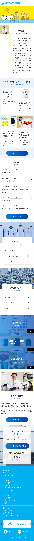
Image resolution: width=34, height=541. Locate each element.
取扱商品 (8, 483)
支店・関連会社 (10, 303)
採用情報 (6, 508)
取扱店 (5, 473)
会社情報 (6, 495)
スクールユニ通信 (9, 475)
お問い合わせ (7, 513)
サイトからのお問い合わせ (17, 446)
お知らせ (6, 470)
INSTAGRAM (24, 532)
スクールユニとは (9, 480)
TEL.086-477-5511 (17, 454)
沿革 (6, 308)
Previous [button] (2, 524)
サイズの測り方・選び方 (12, 256)
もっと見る (17, 153)
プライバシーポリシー (10, 515)
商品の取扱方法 (10, 250)
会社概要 (7, 297)
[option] (17, 524)
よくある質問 (9, 262)
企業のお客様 (7, 510)
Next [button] (31, 524)
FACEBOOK (9, 532)
